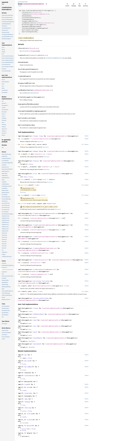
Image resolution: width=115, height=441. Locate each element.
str (38, 185)
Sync (35, 326)
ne (21, 291)
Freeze (35, 308)
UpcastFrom (25, 429)
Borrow (26, 361)
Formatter (37, 154)
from (22, 218)
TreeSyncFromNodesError (40, 14)
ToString (27, 408)
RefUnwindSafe (38, 314)
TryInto (29, 420)
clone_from (24, 144)
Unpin (35, 332)
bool (67, 286)
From (35, 213)
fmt (22, 154)
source (23, 179)
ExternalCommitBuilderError (28, 215)
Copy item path (46, 4)
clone (22, 139)
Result (50, 154)
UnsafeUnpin (37, 338)
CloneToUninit (29, 375)
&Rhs (34, 291)
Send (35, 320)
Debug (35, 151)
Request (49, 203)
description (25, 185)
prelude (25, 1)
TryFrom (29, 414)
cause (22, 195)
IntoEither (28, 393)
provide (23, 203)
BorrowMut (28, 367)
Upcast (29, 425)
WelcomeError (23, 238)
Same (26, 399)
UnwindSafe (37, 344)
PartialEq (37, 281)
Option (35, 179)
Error (35, 173)
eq (21, 286)
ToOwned (27, 402)
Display (36, 161)
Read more (40, 141)
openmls (20, 1)
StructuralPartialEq (41, 298)
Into (28, 387)
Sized (30, 358)
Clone (35, 136)
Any (25, 355)
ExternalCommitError (25, 227)
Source (20, 6)
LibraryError (35, 12)
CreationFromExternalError (57, 136)
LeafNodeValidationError (44, 23)
